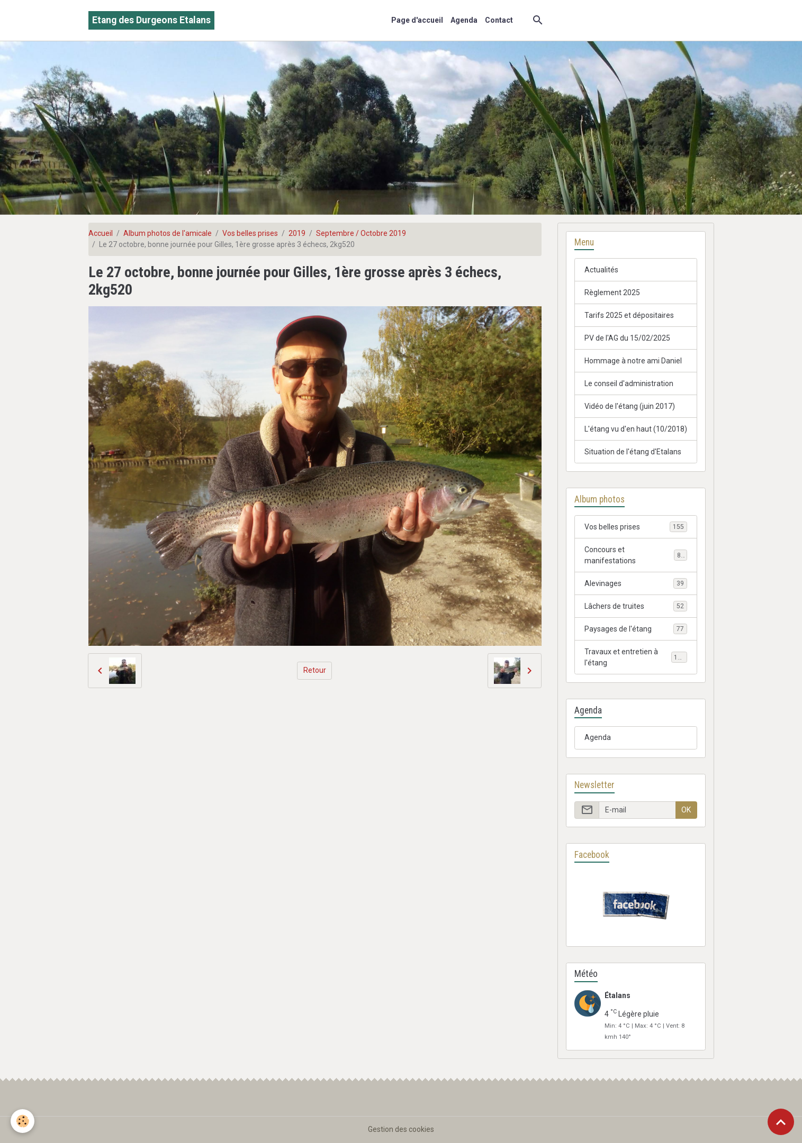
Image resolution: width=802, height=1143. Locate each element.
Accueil (100, 233)
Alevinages (636, 583)
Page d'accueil (417, 20)
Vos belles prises (250, 233)
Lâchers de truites (636, 606)
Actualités (601, 270)
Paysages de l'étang (636, 629)
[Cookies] (22, 1121)
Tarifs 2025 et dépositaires (629, 315)
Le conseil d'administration (628, 383)
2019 (297, 233)
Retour (314, 670)
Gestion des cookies (401, 1129)
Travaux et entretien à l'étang (636, 657)
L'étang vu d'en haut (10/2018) (635, 429)
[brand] (151, 20)
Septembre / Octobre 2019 (361, 233)
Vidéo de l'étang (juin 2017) (629, 406)
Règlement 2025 (612, 292)
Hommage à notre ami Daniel (633, 360)
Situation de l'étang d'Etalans (632, 451)
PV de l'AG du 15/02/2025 (627, 338)
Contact (499, 20)
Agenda (463, 20)
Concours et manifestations (636, 555)
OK (686, 810)
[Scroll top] (781, 1122)
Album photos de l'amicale (167, 233)
